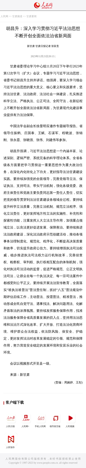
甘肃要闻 (31, 16)
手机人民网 (40, 420)
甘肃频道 (17, 16)
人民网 (4, 16)
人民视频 (70, 420)
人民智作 (11, 441)
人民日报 (11, 420)
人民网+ (25, 420)
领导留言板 (55, 420)
